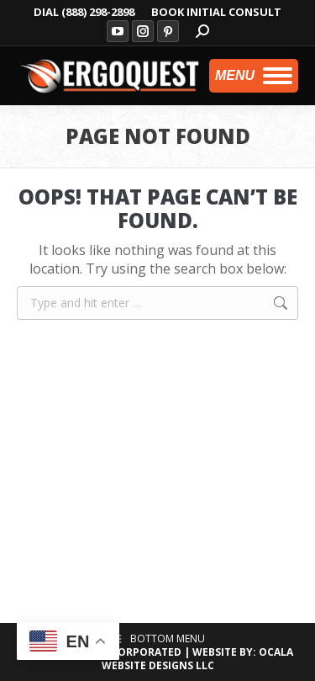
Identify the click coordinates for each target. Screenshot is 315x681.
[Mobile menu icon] (253, 76)
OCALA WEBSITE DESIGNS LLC (198, 659)
